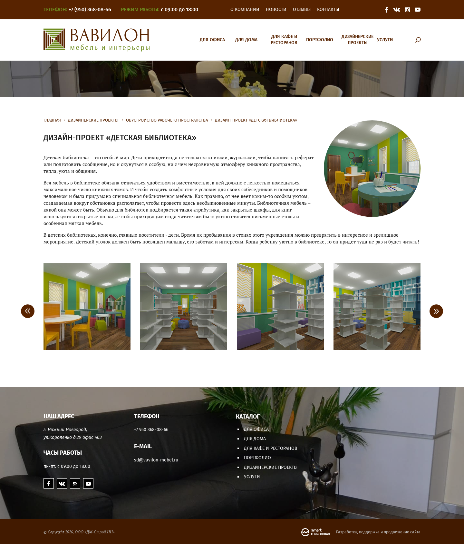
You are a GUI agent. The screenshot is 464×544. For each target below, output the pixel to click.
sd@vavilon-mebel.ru (156, 460)
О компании (244, 9)
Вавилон (97, 40)
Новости (276, 9)
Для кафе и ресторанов (284, 39)
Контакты (328, 9)
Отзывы (302, 9)
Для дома (246, 40)
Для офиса (212, 40)
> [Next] (436, 311)
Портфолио (319, 40)
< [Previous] (28, 311)
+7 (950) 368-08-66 (90, 9)
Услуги (385, 40)
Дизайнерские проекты (357, 39)
